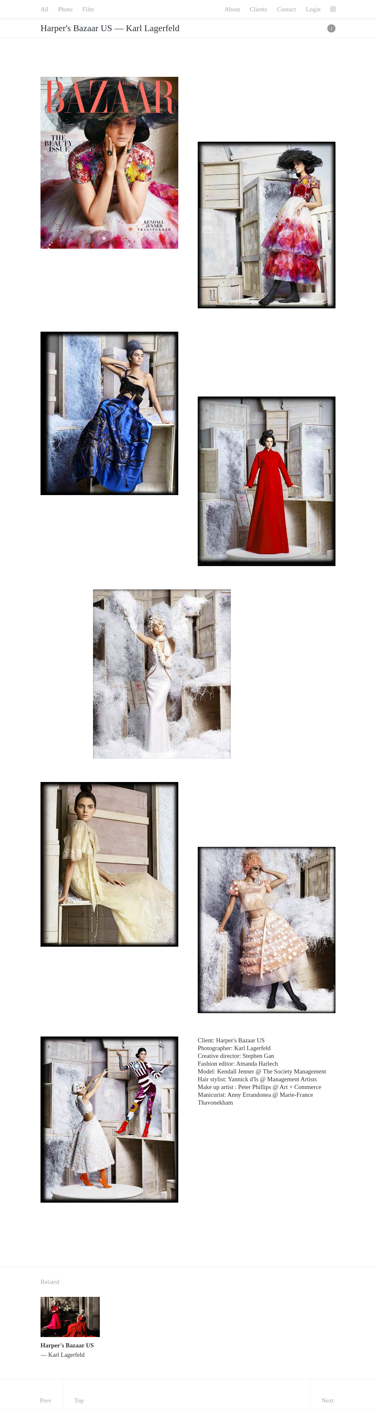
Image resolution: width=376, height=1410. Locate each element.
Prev (45, 1400)
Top (79, 1400)
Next (328, 1400)
